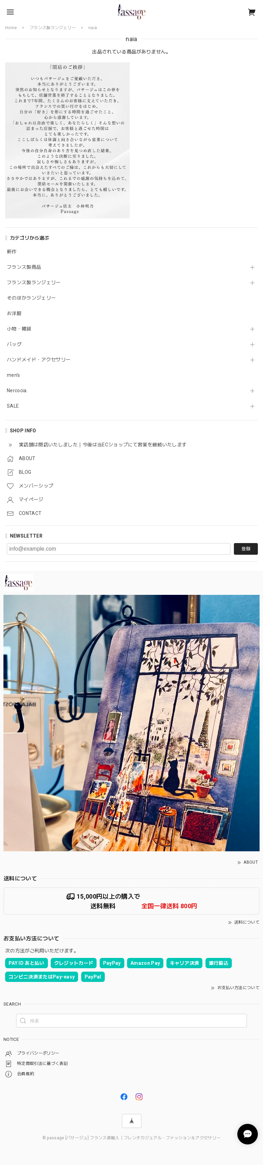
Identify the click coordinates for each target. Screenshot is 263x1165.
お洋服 (14, 313)
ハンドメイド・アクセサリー (39, 359)
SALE (13, 406)
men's (13, 375)
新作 (12, 251)
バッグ (14, 344)
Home (11, 27)
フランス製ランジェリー (34, 282)
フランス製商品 (24, 267)
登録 (245, 548)
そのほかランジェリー (31, 298)
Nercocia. (17, 390)
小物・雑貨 (19, 329)
